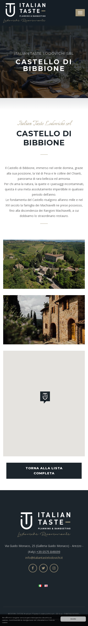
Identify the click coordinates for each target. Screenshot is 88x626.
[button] (46, 398)
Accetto (73, 619)
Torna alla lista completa (44, 470)
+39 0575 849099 (48, 552)
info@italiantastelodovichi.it (44, 558)
